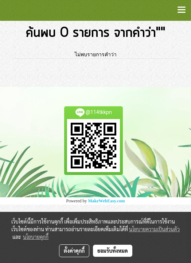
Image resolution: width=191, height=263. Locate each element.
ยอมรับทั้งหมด (112, 250)
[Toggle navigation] (182, 10)
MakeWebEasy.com (106, 200)
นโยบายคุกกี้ (35, 236)
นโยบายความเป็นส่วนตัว (154, 229)
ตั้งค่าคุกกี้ (74, 250)
